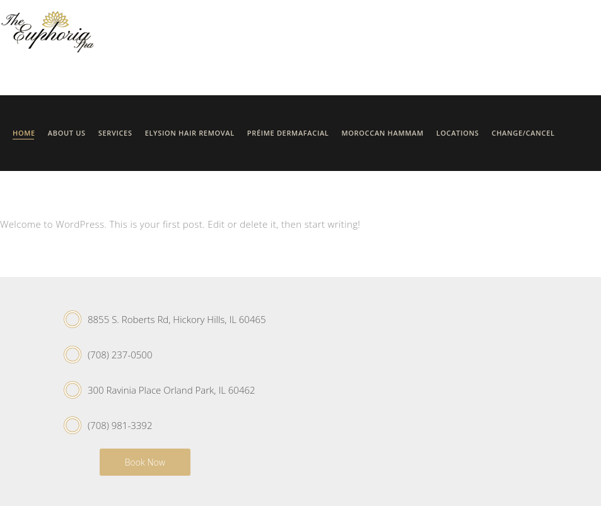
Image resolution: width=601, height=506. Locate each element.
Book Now (145, 462)
